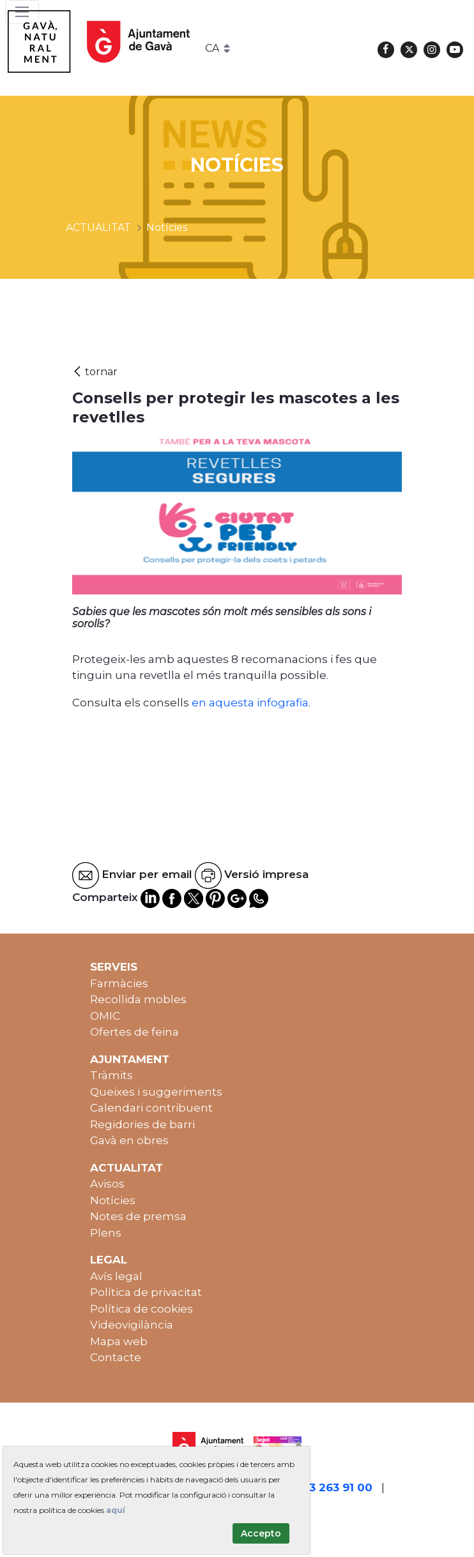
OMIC (105, 1015)
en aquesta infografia (249, 702)
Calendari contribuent (151, 1107)
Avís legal (116, 1276)
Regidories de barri (142, 1124)
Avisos (107, 1183)
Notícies (112, 1200)
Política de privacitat (146, 1292)
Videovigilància (131, 1324)
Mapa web (119, 1341)
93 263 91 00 (337, 1487)
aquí (115, 1510)
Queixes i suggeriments (156, 1091)
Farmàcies (119, 983)
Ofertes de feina (134, 1031)
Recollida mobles (138, 999)
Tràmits (111, 1075)
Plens (105, 1232)
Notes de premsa (138, 1216)
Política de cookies (141, 1308)
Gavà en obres (129, 1140)
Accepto (261, 1533)
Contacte (115, 1357)
